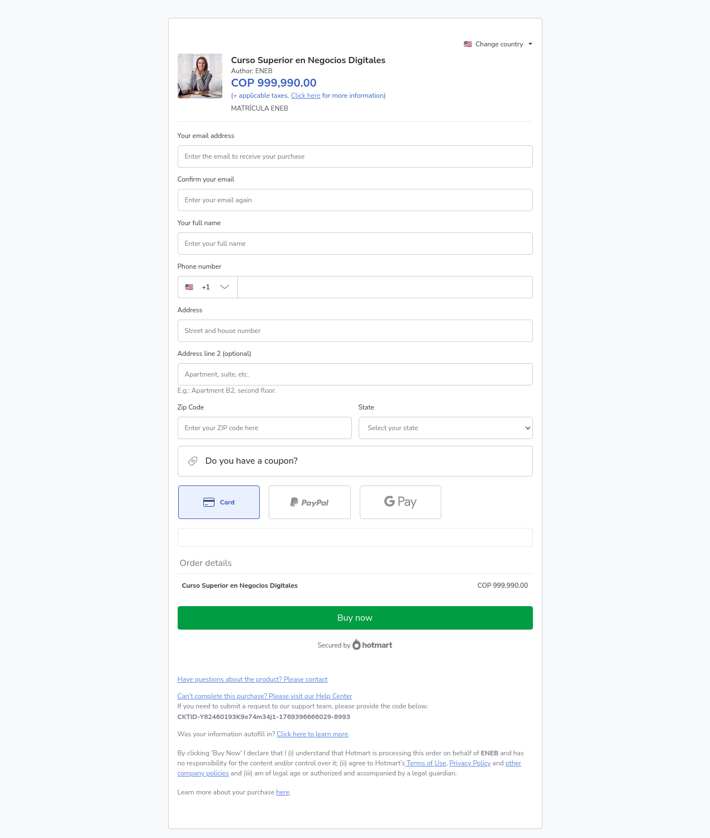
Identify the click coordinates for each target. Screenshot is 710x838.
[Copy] (264, 716)
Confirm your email (206, 179)
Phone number (200, 266)
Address (190, 310)
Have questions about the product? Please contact (253, 679)
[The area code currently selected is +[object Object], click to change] (207, 287)
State (366, 407)
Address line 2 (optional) (215, 353)
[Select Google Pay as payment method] (400, 502)
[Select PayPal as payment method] (309, 502)
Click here (306, 95)
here (282, 792)
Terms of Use (425, 763)
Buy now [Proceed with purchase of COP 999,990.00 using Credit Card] (355, 618)
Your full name (199, 222)
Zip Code (191, 407)
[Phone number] (385, 287)
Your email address (206, 135)
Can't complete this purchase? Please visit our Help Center (265, 696)
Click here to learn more (312, 734)
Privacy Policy (470, 763)
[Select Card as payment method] (219, 502)
